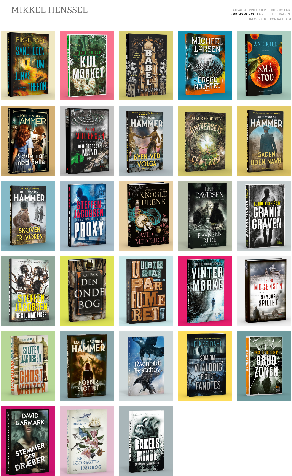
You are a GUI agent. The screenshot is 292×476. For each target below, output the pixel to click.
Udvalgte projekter (249, 10)
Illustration (280, 14)
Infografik (258, 19)
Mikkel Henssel (49, 10)
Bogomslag (280, 10)
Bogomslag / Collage (247, 14)
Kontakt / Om (280, 19)
